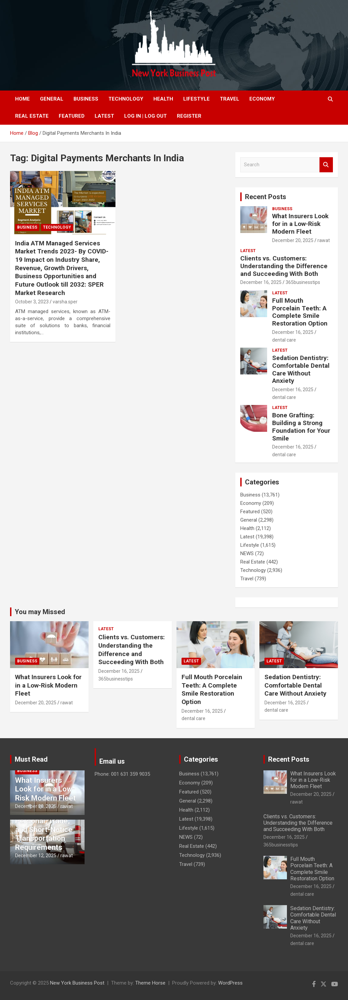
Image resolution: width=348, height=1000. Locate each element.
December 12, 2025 (35, 855)
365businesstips (303, 282)
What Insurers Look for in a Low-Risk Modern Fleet (300, 223)
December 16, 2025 (261, 282)
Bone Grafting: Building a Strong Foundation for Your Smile (301, 426)
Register (189, 116)
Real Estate (32, 116)
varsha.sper (65, 301)
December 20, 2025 (292, 240)
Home (22, 99)
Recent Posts (265, 197)
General (51, 99)
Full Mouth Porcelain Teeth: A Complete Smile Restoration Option (300, 312)
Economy (262, 99)
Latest (104, 116)
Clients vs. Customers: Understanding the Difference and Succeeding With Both (284, 266)
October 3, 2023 (32, 301)
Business (85, 99)
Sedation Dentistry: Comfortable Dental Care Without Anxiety (301, 369)
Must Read (31, 759)
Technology (125, 99)
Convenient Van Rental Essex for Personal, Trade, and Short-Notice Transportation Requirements (43, 825)
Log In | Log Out (145, 116)
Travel (229, 99)
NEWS (247, 553)
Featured (72, 116)
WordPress (230, 983)
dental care (284, 340)
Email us (112, 761)
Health (163, 99)
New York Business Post (77, 983)
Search (326, 164)
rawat (323, 240)
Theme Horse (150, 983)
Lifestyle (196, 99)
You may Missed (40, 612)
